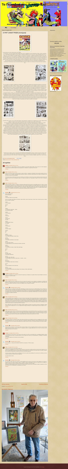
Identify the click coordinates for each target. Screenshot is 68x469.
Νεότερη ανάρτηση (5, 384)
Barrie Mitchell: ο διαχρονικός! (7, 389)
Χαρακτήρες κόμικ (16, 159)
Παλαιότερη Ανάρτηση (43, 384)
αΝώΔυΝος (7, 192)
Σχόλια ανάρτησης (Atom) (9, 386)
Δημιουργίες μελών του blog (9, 159)
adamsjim (6, 165)
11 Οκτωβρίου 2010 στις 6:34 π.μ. (15, 325)
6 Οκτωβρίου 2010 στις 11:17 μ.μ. (13, 165)
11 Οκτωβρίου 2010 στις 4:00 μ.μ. (15, 360)
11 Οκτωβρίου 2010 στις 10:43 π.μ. (15, 341)
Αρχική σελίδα (24, 384)
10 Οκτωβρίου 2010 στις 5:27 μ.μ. (12, 309)
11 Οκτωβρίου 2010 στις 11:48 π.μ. (13, 347)
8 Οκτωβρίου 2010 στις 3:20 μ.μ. (13, 273)
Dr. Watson (7, 273)
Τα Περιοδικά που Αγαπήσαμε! (24, 4)
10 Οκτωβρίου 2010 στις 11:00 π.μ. (15, 287)
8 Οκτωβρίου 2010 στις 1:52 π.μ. (12, 183)
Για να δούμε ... (14, 27)
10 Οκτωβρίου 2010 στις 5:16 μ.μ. (12, 296)
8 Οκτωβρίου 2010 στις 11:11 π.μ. (15, 192)
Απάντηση (6, 180)
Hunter (6, 183)
